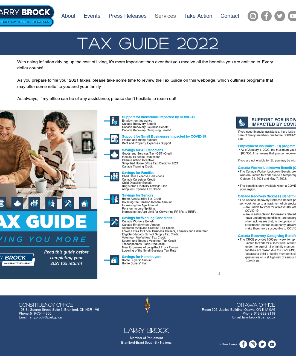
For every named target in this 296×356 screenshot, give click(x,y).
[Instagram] (253, 16)
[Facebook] (266, 16)
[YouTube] (272, 344)
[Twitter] (279, 16)
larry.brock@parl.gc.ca (45, 317)
